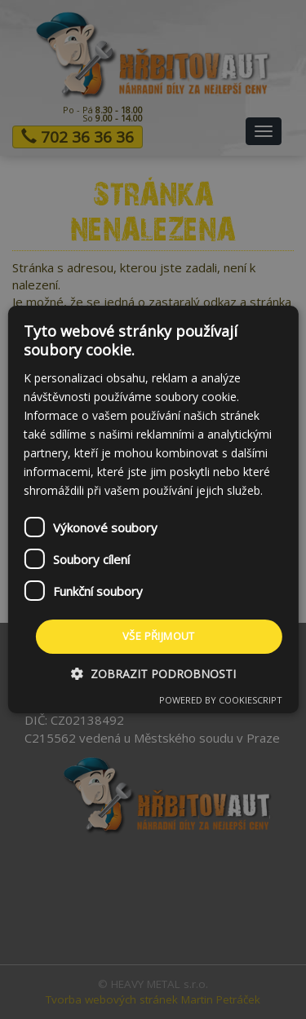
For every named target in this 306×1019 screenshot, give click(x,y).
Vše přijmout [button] (158, 636)
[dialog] (153, 509)
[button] (153, 674)
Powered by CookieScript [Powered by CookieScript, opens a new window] (220, 700)
